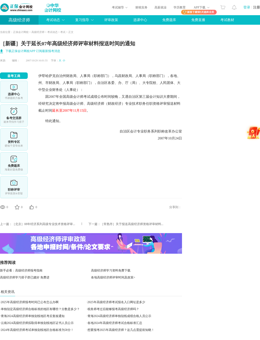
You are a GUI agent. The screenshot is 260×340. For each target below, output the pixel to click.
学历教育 (180, 7)
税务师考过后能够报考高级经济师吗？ (113, 309)
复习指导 (82, 20)
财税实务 (141, 7)
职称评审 (14, 187)
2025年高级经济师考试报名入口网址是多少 (116, 302)
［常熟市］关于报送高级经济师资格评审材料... (132, 224)
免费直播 (198, 20)
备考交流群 (14, 115)
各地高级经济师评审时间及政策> (113, 277)
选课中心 (140, 20)
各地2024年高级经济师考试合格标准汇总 (115, 323)
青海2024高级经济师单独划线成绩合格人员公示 (119, 316)
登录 (246, 7)
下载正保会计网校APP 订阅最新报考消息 (32, 51)
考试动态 (53, 20)
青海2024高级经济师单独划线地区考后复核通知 (33, 316)
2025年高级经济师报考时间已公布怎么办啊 (29, 302)
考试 (62, 32)
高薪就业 (160, 7)
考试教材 (227, 20)
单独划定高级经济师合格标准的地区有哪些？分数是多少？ (40, 309)
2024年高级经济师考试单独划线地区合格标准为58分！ (37, 330)
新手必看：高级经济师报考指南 (21, 270)
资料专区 (14, 139)
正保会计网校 (21, 32)
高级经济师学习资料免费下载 (110, 270)
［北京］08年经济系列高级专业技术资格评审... (43, 224)
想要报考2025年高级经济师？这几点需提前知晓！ (121, 330)
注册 (256, 7)
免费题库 (169, 20)
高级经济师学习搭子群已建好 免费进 (24, 277)
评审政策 (111, 20)
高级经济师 (19, 20)
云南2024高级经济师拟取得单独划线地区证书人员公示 (37, 323)
